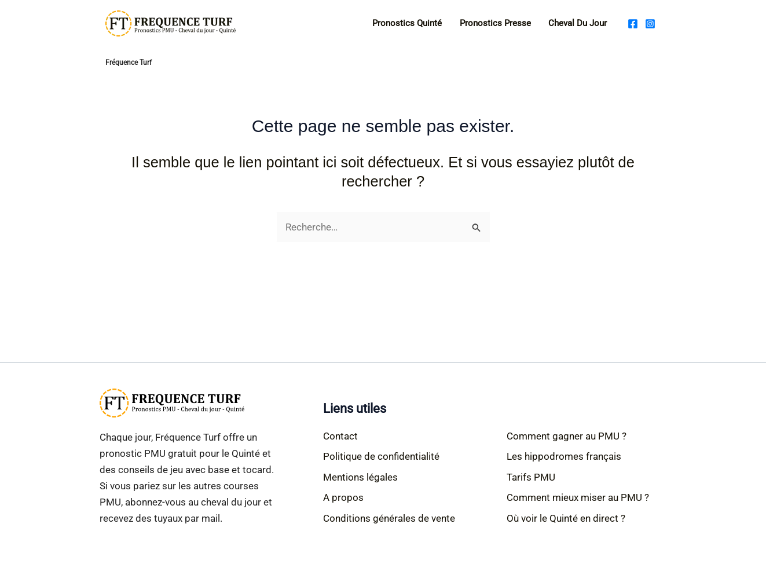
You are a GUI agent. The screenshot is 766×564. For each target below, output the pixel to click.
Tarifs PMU (531, 477)
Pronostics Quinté (407, 23)
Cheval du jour (577, 23)
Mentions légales (360, 477)
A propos (343, 497)
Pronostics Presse (495, 23)
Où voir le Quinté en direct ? (566, 518)
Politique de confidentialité (381, 456)
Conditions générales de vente (389, 518)
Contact (340, 436)
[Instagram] (650, 24)
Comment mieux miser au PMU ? (578, 497)
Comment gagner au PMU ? (566, 436)
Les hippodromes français (564, 456)
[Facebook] (633, 24)
